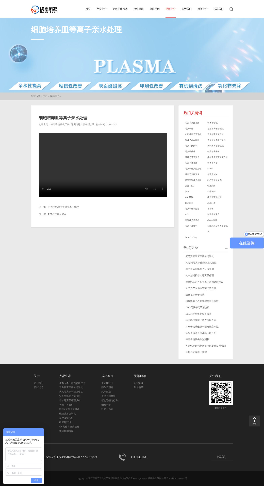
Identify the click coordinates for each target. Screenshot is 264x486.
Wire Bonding (191, 237)
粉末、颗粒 (107, 409)
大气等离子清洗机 (215, 146)
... (226, 248)
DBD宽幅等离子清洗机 (197, 307)
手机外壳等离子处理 (196, 352)
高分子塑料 (107, 387)
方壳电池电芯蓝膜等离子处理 (63, 207)
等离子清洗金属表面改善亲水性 (202, 326)
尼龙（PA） (190, 186)
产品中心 (101, 8)
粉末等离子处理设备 (69, 400)
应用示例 (155, 8)
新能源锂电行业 (109, 400)
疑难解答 (138, 387)
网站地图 (161, 478)
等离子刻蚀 (212, 174)
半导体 (210, 209)
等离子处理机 (191, 226)
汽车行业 (106, 391)
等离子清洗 (212, 123)
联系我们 (218, 8)
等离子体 (189, 128)
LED (187, 214)
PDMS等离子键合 (57, 214)
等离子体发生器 (192, 209)
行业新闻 (138, 383)
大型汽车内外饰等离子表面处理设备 (204, 282)
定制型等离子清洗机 (69, 396)
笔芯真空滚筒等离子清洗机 (200, 256)
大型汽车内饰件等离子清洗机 (201, 288)
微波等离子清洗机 (215, 128)
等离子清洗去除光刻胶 (197, 339)
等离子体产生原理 (193, 168)
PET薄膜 (189, 203)
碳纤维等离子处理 (193, 180)
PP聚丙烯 (211, 191)
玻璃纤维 (211, 203)
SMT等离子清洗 (214, 180)
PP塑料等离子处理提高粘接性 (201, 262)
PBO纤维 (189, 197)
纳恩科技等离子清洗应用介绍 (201, 320)
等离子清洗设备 (192, 157)
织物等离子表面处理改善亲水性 (202, 301)
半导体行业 (107, 383)
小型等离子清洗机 (193, 134)
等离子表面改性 (192, 140)
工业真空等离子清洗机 (71, 387)
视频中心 (171, 8)
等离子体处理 (191, 163)
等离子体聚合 (213, 214)
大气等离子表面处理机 (71, 391)
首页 (88, 8)
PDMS (210, 168)
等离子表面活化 (192, 174)
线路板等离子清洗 (195, 294)
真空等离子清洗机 (215, 134)
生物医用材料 (108, 396)
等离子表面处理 (192, 123)
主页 (45, 96)
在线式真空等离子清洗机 (217, 229)
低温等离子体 (213, 151)
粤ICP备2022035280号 (176, 478)
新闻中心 (202, 8)
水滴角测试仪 (66, 431)
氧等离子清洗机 (192, 220)
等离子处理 (190, 151)
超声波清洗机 (66, 418)
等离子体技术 (120, 8)
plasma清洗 (212, 220)
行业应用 (139, 8)
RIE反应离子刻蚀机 (69, 409)
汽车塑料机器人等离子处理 (200, 275)
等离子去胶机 (66, 405)
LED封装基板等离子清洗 (198, 314)
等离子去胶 (212, 163)
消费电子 (106, 405)
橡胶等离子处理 (214, 197)
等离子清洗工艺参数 (216, 140)
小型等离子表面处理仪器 (72, 383)
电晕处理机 (65, 422)
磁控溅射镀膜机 (67, 413)
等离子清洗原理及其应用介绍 (201, 333)
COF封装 (211, 186)
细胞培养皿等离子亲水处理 (200, 269)
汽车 (187, 191)
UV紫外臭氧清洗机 (69, 426)
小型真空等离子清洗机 (217, 157)
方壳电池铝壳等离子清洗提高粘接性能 (206, 346)
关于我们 (187, 8)
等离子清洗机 (191, 146)
